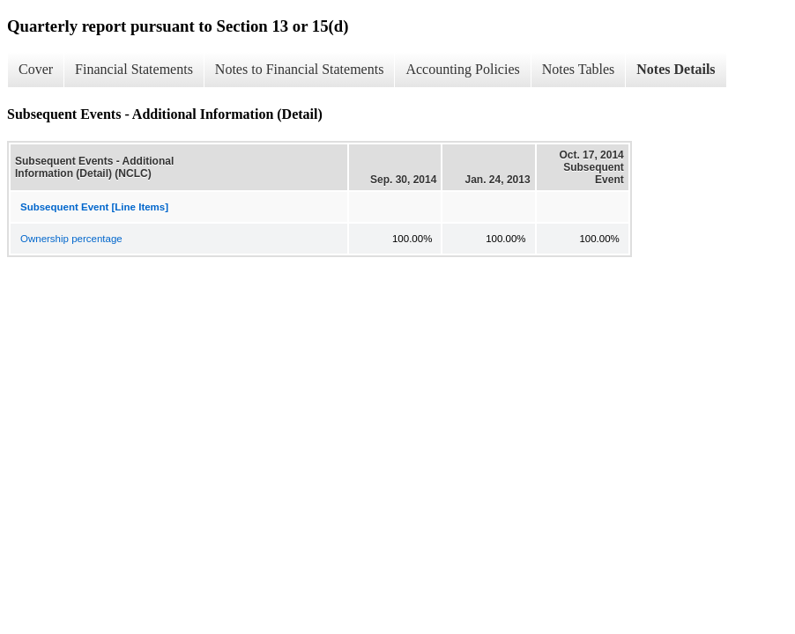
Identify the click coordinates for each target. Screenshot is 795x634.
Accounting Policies (462, 69)
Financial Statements (134, 69)
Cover (36, 69)
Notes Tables (578, 69)
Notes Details (675, 69)
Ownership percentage (71, 238)
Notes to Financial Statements (299, 69)
